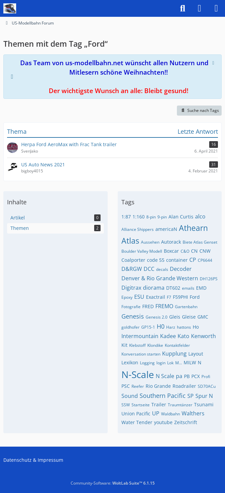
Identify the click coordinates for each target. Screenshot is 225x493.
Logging (147, 363)
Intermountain (139, 336)
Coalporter (133, 260)
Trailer (158, 404)
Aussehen (150, 242)
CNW (205, 251)
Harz (170, 327)
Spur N (204, 396)
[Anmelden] (199, 8)
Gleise (189, 317)
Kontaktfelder (177, 345)
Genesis (132, 316)
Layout (195, 354)
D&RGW (131, 269)
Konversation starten (140, 354)
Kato (183, 336)
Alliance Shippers (137, 229)
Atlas (130, 240)
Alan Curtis (180, 216)
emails (188, 288)
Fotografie (131, 307)
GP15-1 (148, 327)
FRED (148, 306)
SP (190, 396)
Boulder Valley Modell (141, 251)
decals (162, 269)
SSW (125, 405)
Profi (205, 376)
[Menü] (216, 8)
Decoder (181, 269)
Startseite (141, 405)
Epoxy (127, 297)
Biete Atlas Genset (200, 242)
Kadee (168, 336)
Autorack (171, 242)
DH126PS (209, 279)
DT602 (173, 288)
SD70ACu (207, 386)
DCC (149, 269)
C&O (185, 251)
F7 (169, 297)
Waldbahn (170, 414)
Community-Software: (113, 483)
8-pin (151, 217)
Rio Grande (158, 386)
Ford (195, 297)
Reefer (138, 386)
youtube (163, 422)
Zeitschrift (185, 422)
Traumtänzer (180, 405)
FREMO (164, 306)
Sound (129, 396)
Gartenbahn (186, 307)
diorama (153, 287)
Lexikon (129, 362)
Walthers (193, 413)
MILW (190, 362)
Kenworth (203, 336)
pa (179, 376)
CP (192, 259)
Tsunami (204, 404)
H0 (160, 326)
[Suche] (182, 8)
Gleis (174, 317)
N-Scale (137, 374)
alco (200, 216)
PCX (195, 376)
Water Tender (136, 422)
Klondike (155, 345)
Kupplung (174, 353)
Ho (196, 327)
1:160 (139, 216)
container (177, 260)
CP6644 (205, 260)
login (160, 363)
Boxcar (171, 251)
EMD (201, 288)
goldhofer (130, 327)
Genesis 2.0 (156, 317)
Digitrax (131, 287)
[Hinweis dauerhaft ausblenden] (214, 62)
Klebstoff (137, 345)
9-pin (162, 217)
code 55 (155, 260)
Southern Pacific (163, 396)
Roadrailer (184, 386)
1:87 (126, 216)
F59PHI (180, 297)
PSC (125, 386)
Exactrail (155, 297)
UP (155, 413)
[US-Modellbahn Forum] (9, 8)
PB (187, 376)
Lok (170, 363)
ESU (139, 296)
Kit (124, 345)
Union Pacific (135, 413)
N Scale (165, 376)
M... (178, 363)
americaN (166, 229)
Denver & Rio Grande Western (159, 278)
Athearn (193, 227)
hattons (184, 327)
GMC (202, 317)
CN (194, 251)
